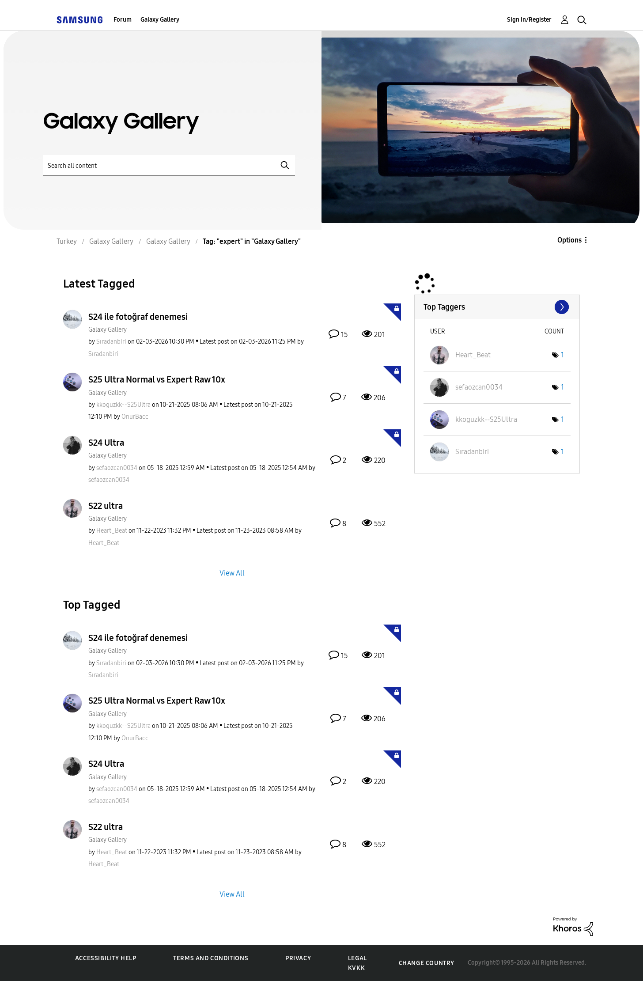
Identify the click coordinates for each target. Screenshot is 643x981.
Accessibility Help (105, 958)
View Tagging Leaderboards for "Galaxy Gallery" (497, 307)
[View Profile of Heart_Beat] (111, 530)
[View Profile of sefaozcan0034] (116, 468)
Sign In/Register (529, 19)
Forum (122, 19)
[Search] (169, 165)
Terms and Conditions (210, 958)
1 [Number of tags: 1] (562, 355)
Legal (357, 958)
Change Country (426, 963)
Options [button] (569, 240)
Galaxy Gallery (159, 19)
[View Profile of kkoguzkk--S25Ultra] (123, 405)
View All (232, 572)
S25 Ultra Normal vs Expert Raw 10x (156, 379)
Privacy (298, 958)
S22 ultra (105, 505)
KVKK (356, 968)
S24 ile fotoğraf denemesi (138, 316)
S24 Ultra (106, 442)
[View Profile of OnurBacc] (134, 416)
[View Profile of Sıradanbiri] (111, 341)
